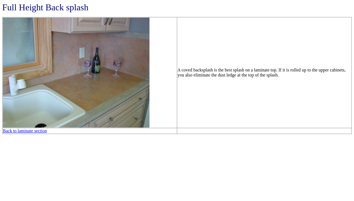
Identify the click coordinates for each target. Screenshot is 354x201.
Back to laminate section (25, 130)
